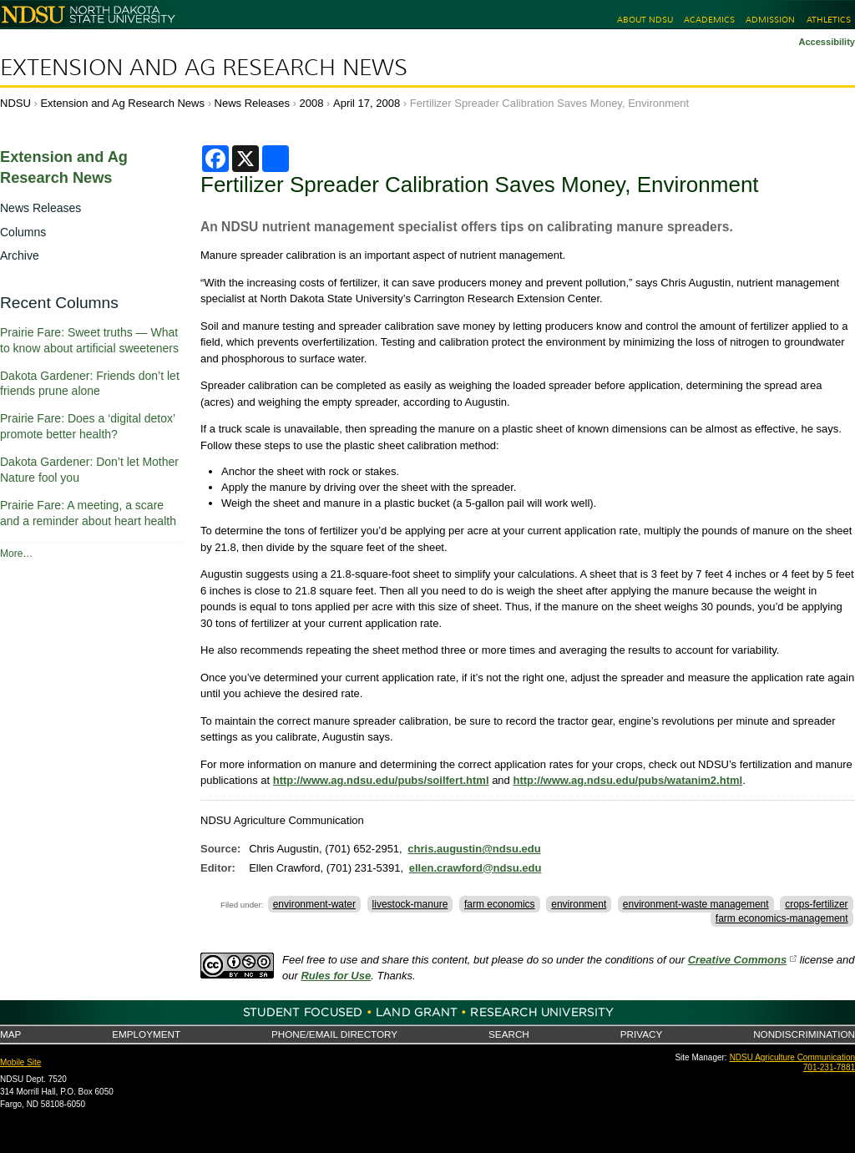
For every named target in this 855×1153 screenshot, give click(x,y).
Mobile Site (20, 1062)
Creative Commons (737, 959)
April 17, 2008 (366, 103)
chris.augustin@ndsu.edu (473, 848)
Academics (709, 19)
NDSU (15, 103)
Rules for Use (336, 975)
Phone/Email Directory (334, 1034)
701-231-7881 (829, 1067)
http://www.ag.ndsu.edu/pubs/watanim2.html (627, 780)
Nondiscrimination (804, 1034)
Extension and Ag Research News (203, 67)
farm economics (499, 904)
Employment (146, 1034)
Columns (23, 232)
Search (508, 1034)
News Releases (252, 103)
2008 (312, 103)
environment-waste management (696, 904)
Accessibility (826, 42)
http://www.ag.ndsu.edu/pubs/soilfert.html (381, 780)
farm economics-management (782, 918)
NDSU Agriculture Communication (792, 1057)
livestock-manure (410, 904)
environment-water (314, 904)
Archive (19, 255)
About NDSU (645, 19)
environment (578, 904)
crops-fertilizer (816, 904)
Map (10, 1034)
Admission (770, 19)
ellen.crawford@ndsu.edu (475, 868)
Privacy (641, 1034)
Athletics (829, 19)
